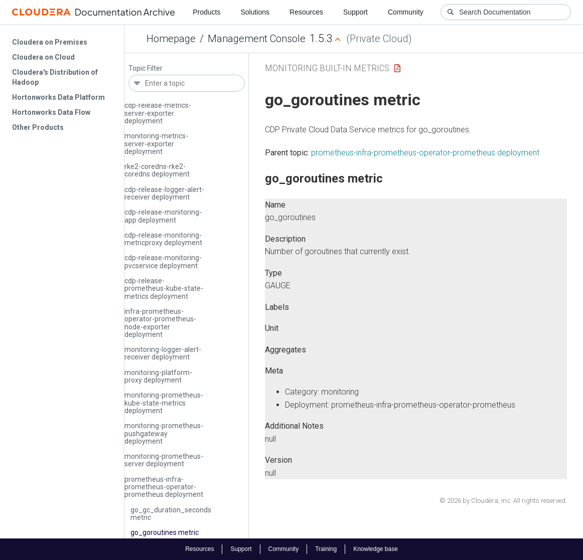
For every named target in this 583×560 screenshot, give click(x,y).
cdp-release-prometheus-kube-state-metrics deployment (163, 288)
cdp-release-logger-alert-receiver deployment (164, 193)
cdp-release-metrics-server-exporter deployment (157, 113)
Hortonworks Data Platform (58, 97)
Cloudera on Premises (49, 42)
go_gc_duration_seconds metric (170, 513)
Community (405, 12)
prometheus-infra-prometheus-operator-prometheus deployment (163, 487)
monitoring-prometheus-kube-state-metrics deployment (163, 403)
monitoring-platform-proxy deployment (158, 376)
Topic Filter (145, 68)
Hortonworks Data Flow (51, 112)
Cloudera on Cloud (43, 57)
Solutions (254, 12)
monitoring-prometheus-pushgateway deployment (163, 433)
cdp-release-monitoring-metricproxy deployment (163, 239)
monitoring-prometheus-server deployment (163, 460)
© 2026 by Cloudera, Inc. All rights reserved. (503, 500)
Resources (306, 12)
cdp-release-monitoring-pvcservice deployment (163, 261)
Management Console (257, 39)
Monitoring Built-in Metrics (327, 68)
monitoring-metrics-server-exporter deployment (156, 143)
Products (206, 12)
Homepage (171, 39)
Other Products (38, 127)
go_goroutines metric (164, 532)
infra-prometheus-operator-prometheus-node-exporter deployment (160, 322)
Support (355, 12)
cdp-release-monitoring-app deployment (163, 216)
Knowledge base (375, 548)
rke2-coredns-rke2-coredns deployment (157, 170)
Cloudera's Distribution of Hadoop (55, 77)
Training (326, 548)
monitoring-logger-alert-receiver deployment (162, 353)
